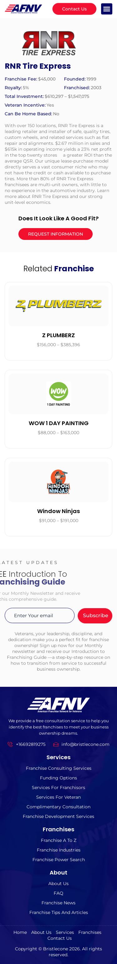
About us (58, 883)
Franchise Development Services (58, 816)
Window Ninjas (58, 511)
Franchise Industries (58, 850)
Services (65, 932)
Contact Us (59, 938)
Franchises (89, 932)
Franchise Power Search (58, 859)
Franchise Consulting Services (58, 768)
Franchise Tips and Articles (58, 912)
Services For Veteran (58, 797)
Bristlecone (55, 949)
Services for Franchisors (58, 787)
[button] (106, 7)
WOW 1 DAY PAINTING (59, 423)
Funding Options (58, 778)
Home (20, 932)
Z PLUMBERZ (58, 335)
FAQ (58, 893)
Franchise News (58, 903)
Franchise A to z (58, 840)
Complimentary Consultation (58, 807)
